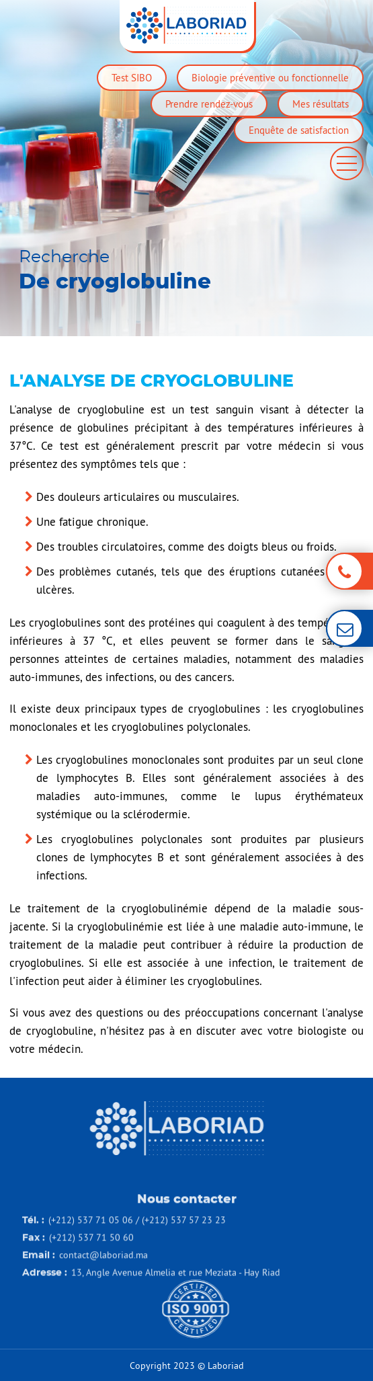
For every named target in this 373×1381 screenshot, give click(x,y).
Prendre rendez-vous (209, 103)
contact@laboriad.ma (103, 1273)
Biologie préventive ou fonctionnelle (270, 77)
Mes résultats (320, 103)
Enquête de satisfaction (299, 130)
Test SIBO (132, 77)
